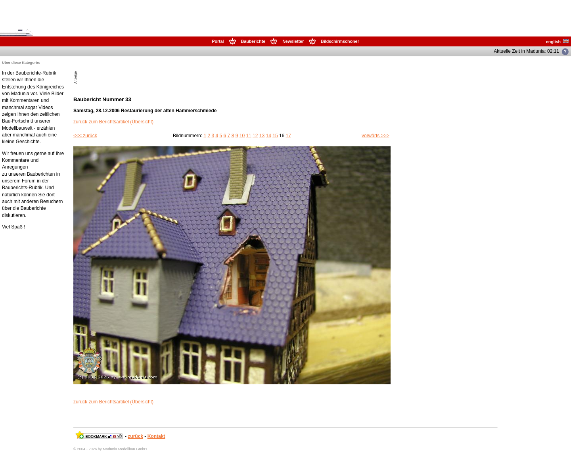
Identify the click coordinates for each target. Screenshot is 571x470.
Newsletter (293, 41)
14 (268, 135)
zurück (135, 436)
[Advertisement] (171, 72)
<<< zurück (85, 135)
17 (288, 135)
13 (261, 135)
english (557, 41)
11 (248, 135)
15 (275, 135)
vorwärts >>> (375, 135)
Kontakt (156, 436)
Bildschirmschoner (340, 41)
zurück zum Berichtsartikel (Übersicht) (113, 122)
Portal (218, 41)
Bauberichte (253, 41)
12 (255, 135)
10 (242, 135)
